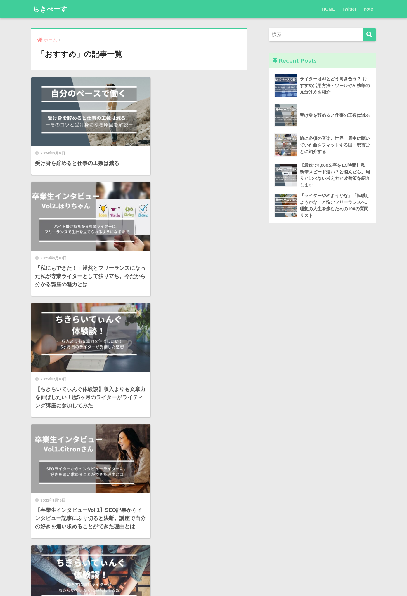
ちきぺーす (51, 9)
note (368, 8)
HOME (328, 8)
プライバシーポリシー (204, 578)
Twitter (349, 8)
